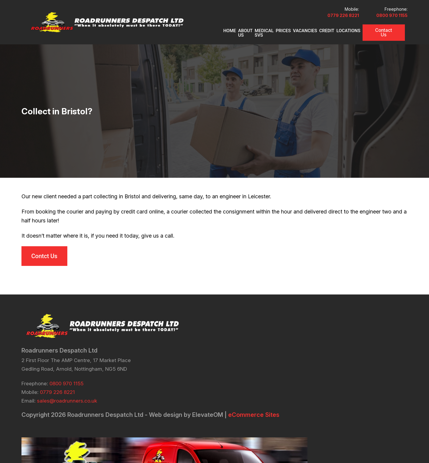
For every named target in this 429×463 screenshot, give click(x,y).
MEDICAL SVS (245, 40)
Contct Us (44, 267)
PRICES (272, 40)
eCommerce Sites (83, 435)
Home (193, 40)
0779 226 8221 (333, 24)
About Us (215, 40)
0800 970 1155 (392, 24)
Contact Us (385, 39)
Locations (346, 40)
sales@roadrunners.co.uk (67, 414)
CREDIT (321, 40)
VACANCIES (297, 40)
